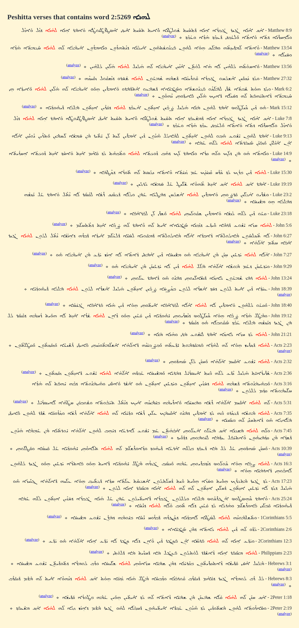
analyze (169, 36)
